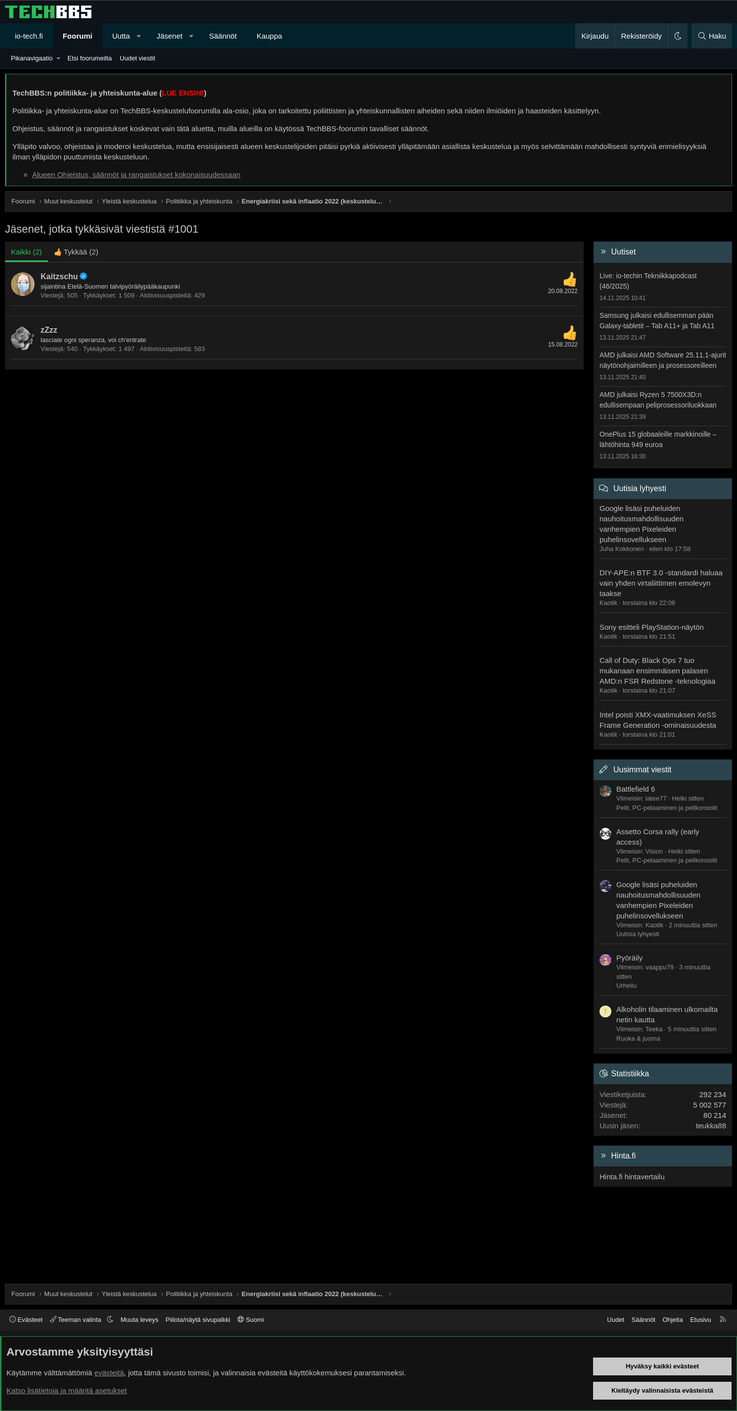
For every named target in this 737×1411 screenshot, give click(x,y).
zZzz (49, 330)
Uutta (121, 36)
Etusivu (700, 1319)
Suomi (250, 1319)
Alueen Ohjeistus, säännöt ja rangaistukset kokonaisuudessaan (136, 174)
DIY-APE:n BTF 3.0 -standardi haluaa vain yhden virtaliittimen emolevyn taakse (661, 583)
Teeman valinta (76, 1319)
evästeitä (109, 1372)
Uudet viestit (137, 58)
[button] (138, 36)
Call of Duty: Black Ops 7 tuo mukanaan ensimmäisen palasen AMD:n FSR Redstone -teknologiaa (657, 670)
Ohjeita (672, 1319)
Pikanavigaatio (32, 58)
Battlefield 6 (635, 789)
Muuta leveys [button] (140, 1319)
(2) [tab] (26, 252)
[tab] (76, 252)
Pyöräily (629, 958)
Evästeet (26, 1319)
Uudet (615, 1319)
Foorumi (77, 36)
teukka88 (711, 1125)
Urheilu (626, 985)
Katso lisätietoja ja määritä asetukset (66, 1390)
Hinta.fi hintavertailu (632, 1176)
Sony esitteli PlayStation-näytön (651, 627)
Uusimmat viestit (642, 769)
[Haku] (711, 36)
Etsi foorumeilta (89, 58)
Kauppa (269, 36)
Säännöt (223, 36)
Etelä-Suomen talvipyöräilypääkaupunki (123, 286)
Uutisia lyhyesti (639, 488)
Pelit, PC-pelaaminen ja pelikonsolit (666, 807)
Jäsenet (169, 36)
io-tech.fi (29, 36)
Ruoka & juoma (638, 1038)
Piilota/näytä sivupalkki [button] (198, 1319)
